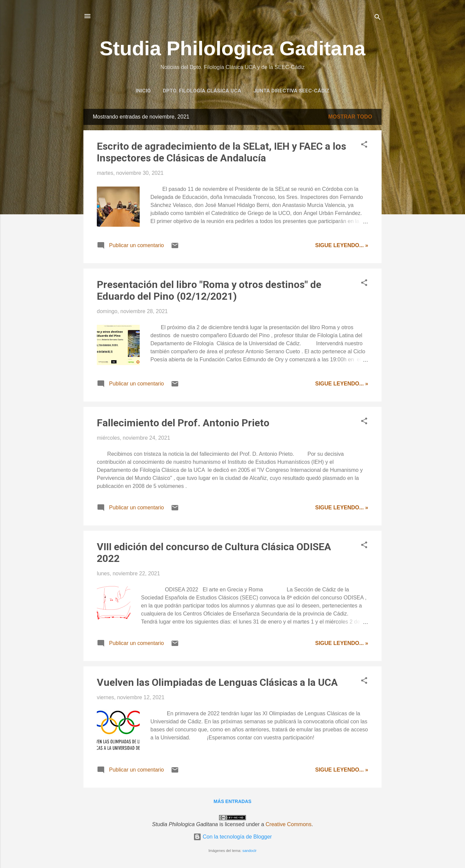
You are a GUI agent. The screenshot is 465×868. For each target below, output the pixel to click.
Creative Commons (289, 824)
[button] (364, 145)
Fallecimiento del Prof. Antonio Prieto (183, 423)
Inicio (143, 91)
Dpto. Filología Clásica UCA (202, 91)
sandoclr (250, 851)
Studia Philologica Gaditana (232, 48)
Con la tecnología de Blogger (232, 837)
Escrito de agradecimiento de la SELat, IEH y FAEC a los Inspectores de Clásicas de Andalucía (221, 152)
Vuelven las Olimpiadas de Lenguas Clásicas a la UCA (217, 682)
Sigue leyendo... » (341, 245)
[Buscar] (378, 18)
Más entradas (233, 801)
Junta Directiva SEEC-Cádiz (291, 91)
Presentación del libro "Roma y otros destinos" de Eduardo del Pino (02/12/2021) (209, 290)
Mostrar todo (350, 117)
